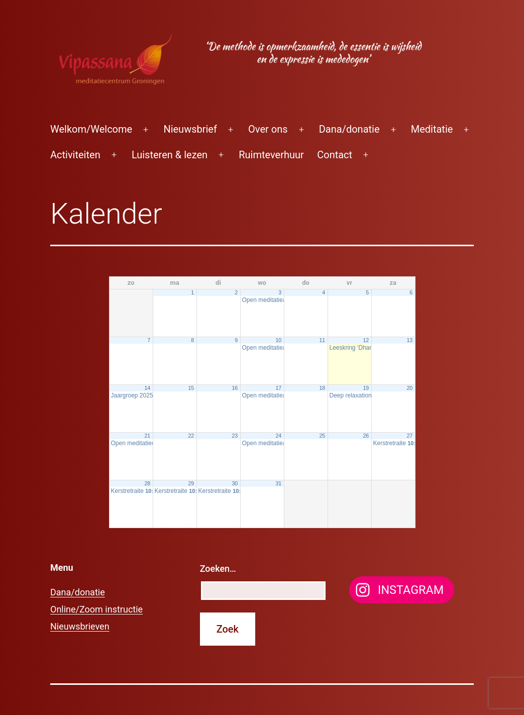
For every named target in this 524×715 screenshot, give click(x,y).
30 (235, 483)
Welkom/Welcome (91, 129)
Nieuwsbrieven (80, 626)
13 (409, 340)
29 (191, 483)
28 (147, 483)
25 (322, 436)
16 (235, 388)
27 (409, 436)
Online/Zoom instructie (96, 609)
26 (366, 436)
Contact (334, 155)
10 (278, 340)
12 (366, 340)
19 (366, 388)
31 (278, 483)
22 (191, 436)
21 (147, 436)
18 (322, 388)
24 (278, 436)
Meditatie (432, 129)
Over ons (267, 129)
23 (235, 436)
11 (322, 340)
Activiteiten (75, 155)
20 (409, 388)
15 (191, 388)
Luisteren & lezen (169, 155)
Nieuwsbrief (190, 129)
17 (278, 388)
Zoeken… (218, 568)
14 (147, 388)
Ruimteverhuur (271, 155)
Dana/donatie (349, 129)
